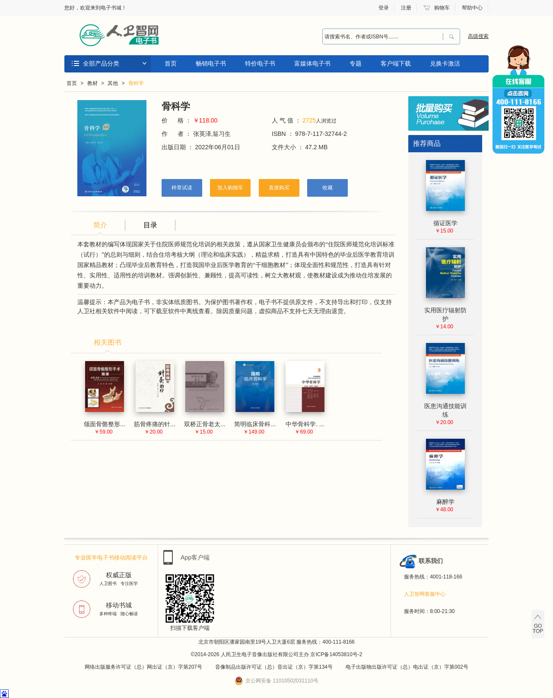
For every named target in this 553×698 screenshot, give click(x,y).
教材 (92, 83)
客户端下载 (396, 63)
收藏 (327, 188)
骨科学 (136, 83)
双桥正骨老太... (205, 424)
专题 (356, 63)
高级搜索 (478, 36)
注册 (406, 8)
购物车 (442, 8)
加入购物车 (230, 188)
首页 (171, 63)
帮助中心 (472, 8)
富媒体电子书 (312, 63)
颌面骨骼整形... (104, 424)
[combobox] (380, 36)
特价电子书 (260, 63)
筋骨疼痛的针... (154, 424)
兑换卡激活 (445, 63)
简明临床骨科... (255, 424)
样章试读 (182, 188)
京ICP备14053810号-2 (336, 654)
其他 (113, 83)
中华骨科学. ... (305, 424)
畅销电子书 (211, 63)
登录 (383, 8)
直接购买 (279, 188)
